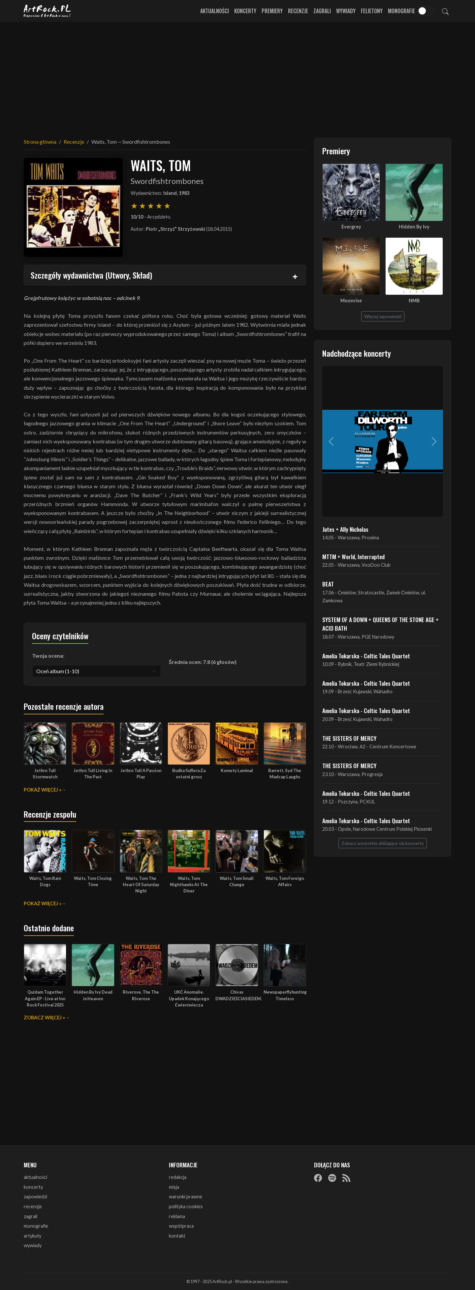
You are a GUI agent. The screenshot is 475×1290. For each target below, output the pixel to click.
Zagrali (322, 11)
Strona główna (40, 141)
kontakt (177, 1236)
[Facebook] (318, 1178)
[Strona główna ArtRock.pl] (47, 11)
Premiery (272, 11)
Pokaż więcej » (42, 790)
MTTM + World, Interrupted (353, 556)
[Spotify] (332, 1178)
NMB (414, 300)
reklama (177, 1216)
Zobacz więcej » (44, 1017)
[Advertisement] (237, 76)
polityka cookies (186, 1206)
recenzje (33, 1206)
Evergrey (351, 226)
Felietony (372, 11)
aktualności (35, 1177)
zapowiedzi (35, 1196)
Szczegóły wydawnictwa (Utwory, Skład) (91, 275)
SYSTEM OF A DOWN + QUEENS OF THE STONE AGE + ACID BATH (380, 623)
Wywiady (346, 11)
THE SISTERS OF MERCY (349, 738)
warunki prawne (185, 1196)
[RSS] (346, 1178)
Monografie (401, 11)
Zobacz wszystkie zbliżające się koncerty (382, 843)
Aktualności (214, 11)
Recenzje (298, 11)
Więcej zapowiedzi (382, 316)
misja (174, 1187)
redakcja (177, 1177)
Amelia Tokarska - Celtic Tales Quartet (366, 655)
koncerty (33, 1187)
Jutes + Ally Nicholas (345, 529)
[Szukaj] (445, 10)
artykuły (32, 1236)
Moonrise (351, 300)
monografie (36, 1226)
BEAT (328, 584)
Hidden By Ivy (414, 226)
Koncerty (245, 11)
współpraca (181, 1226)
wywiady (33, 1245)
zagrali (30, 1216)
